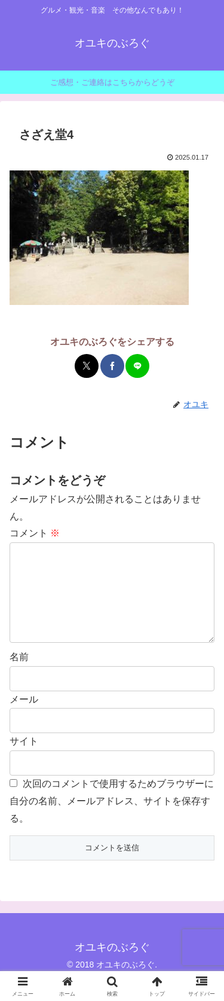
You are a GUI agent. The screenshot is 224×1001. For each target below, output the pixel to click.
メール (24, 718)
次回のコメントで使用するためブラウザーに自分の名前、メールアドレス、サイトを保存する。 (112, 820)
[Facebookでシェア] (112, 366)
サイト (24, 760)
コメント (35, 533)
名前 (19, 676)
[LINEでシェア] (137, 366)
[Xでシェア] (87, 366)
